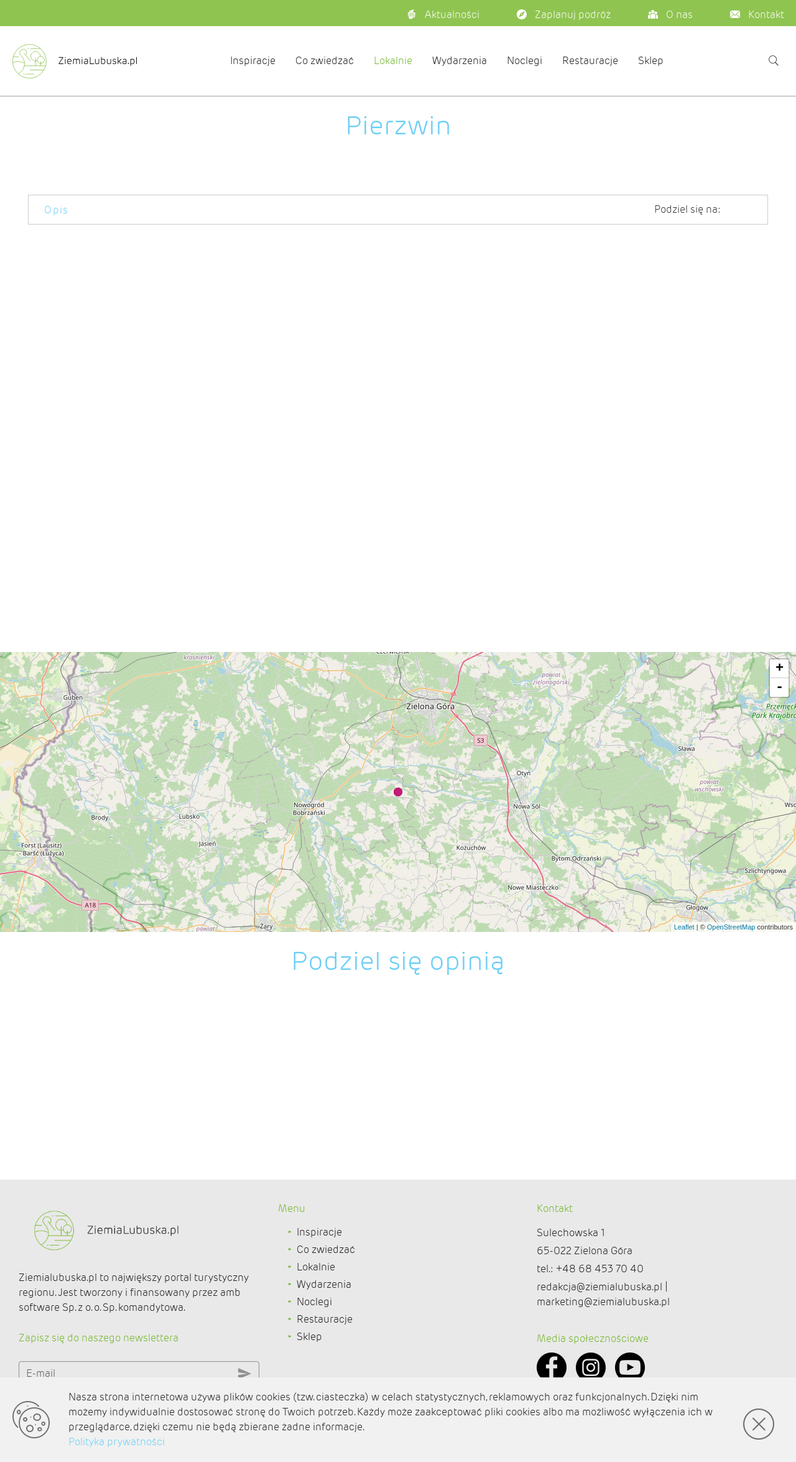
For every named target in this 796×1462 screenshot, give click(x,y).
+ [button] (779, 668)
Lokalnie (393, 60)
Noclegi (524, 60)
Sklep (651, 60)
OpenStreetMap (731, 927)
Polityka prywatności (116, 1441)
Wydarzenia (459, 60)
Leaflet (684, 927)
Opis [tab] (56, 210)
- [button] (779, 687)
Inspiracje (252, 60)
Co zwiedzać (324, 60)
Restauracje (590, 60)
